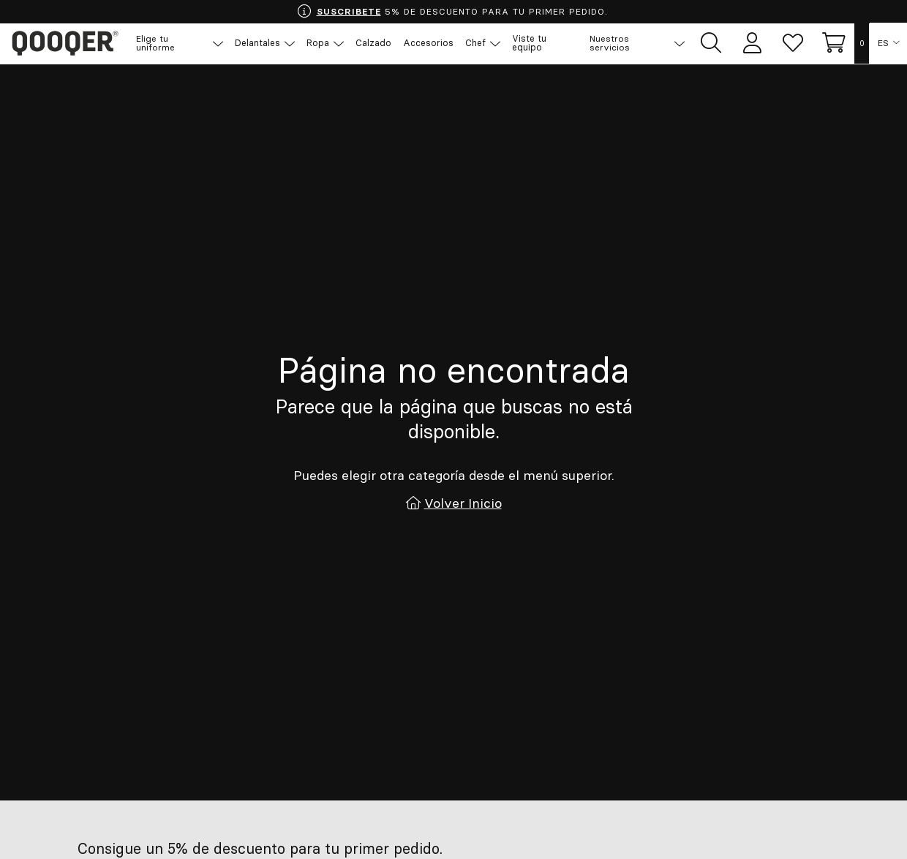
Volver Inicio (463, 503)
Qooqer (66, 44)
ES (883, 44)
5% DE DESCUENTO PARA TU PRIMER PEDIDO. (452, 11)
